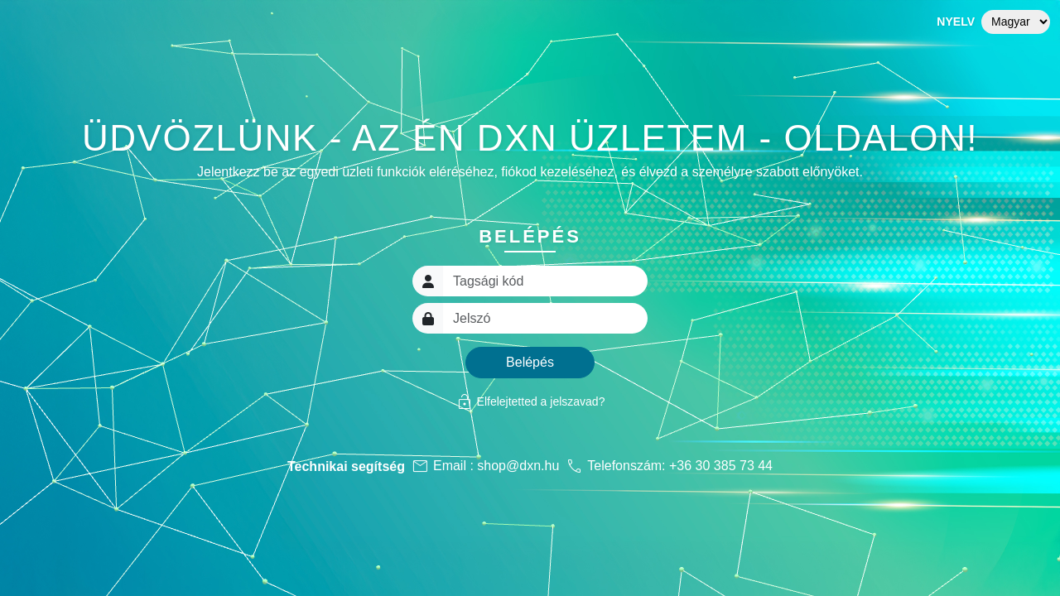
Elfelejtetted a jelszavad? (530, 401)
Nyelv (956, 21)
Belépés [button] (530, 362)
